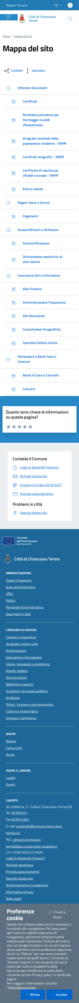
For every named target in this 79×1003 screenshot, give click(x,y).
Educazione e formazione (24, 657)
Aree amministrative (20, 587)
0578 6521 (19, 812)
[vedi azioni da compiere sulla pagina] (34, 70)
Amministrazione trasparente (27, 885)
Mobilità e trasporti (19, 684)
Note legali (13, 898)
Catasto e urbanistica (21, 637)
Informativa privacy (20, 891)
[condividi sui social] (13, 70)
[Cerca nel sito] (70, 18)
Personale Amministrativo (24, 607)
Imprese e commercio (21, 717)
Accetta (62, 994)
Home (6, 36)
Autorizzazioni (16, 650)
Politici (11, 600)
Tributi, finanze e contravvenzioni (30, 704)
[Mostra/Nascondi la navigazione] (8, 16)
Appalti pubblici (17, 670)
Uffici (9, 593)
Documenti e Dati (18, 613)
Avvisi (10, 754)
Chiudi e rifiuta (60, 915)
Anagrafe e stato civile (22, 643)
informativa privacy (22, 987)
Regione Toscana (16, 5)
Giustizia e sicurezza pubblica (27, 691)
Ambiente (13, 697)
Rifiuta (35, 994)
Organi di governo (18, 580)
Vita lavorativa (16, 677)
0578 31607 (20, 819)
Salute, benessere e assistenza (28, 664)
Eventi (10, 784)
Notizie (11, 741)
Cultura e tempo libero (22, 711)
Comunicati (14, 747)
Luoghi (11, 777)
